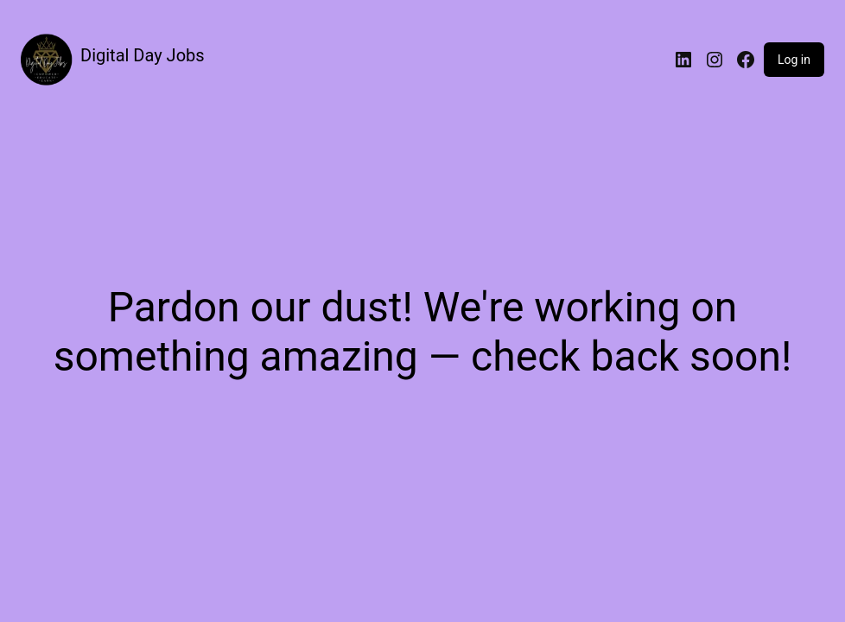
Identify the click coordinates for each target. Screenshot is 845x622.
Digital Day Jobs (142, 55)
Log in (794, 60)
